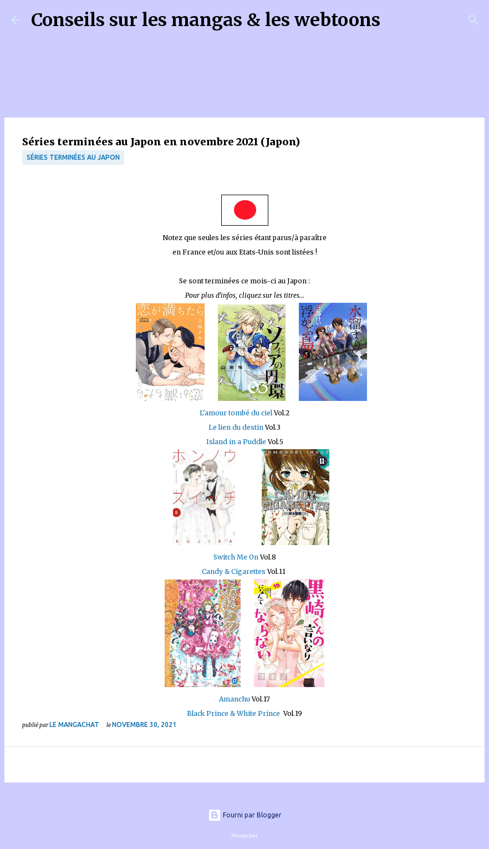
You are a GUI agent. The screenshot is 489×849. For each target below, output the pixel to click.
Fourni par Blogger (245, 815)
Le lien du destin (235, 427)
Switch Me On (235, 557)
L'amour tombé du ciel (237, 413)
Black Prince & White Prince (233, 713)
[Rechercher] (396, 20)
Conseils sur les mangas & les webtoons (205, 20)
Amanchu (234, 699)
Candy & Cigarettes (234, 571)
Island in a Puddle (236, 442)
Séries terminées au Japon (73, 157)
